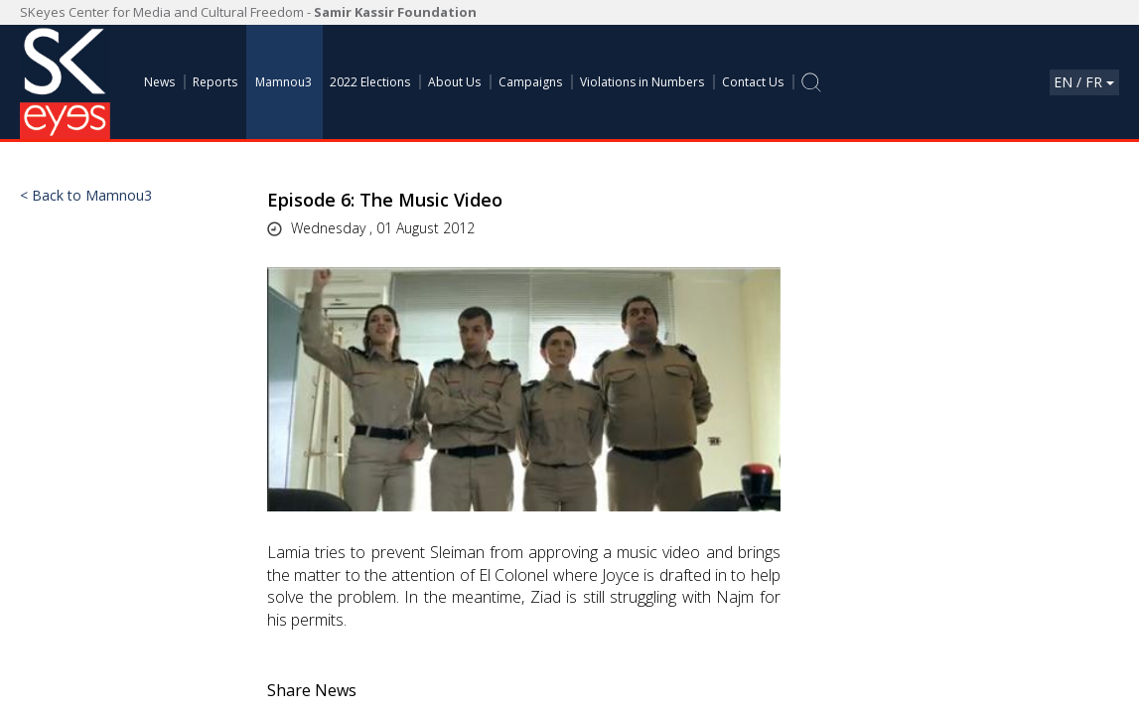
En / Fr (1084, 81)
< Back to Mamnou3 (86, 196)
